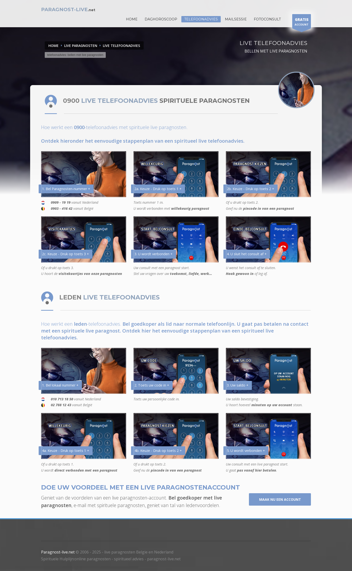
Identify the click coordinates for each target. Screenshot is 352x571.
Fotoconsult (267, 19)
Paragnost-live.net (58, 552)
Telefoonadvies (201, 19)
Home (53, 45)
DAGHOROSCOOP (161, 19)
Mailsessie (236, 19)
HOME (132, 19)
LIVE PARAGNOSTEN (80, 45)
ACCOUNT (301, 22)
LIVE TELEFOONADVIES (121, 45)
